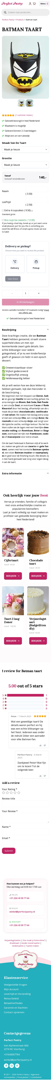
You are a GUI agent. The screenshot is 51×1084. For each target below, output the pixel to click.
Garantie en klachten (16, 1007)
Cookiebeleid (35, 1077)
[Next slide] (32, 103)
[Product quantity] (25, 293)
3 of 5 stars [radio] (11, 792)
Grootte (7, 158)
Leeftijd (6, 202)
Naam (5, 191)
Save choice (13, 279)
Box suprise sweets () (19, 220)
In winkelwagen (25, 302)
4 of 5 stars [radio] (15, 792)
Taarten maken (32, 946)
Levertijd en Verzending (17, 993)
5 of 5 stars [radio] (18, 792)
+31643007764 (12, 1054)
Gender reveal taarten (30, 943)
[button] (21, 103)
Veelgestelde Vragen (15, 984)
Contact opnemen (14, 1012)
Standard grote (8, 214)
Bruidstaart (14, 943)
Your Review (10, 811)
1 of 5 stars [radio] (3, 792)
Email (6, 838)
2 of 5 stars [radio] (7, 792)
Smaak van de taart (14, 142)
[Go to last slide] (19, 103)
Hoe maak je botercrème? (34, 940)
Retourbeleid (11, 998)
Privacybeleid (22, 1077)
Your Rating (9, 789)
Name (6, 826)
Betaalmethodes (13, 1003)
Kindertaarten (18, 946)
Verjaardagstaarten (12, 940)
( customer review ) (24, 115)
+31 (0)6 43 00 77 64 (19, 898)
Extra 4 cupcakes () (18, 210)
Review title (8, 798)
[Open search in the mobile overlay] (25, 12)
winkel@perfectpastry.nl (22, 911)
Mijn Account (11, 989)
